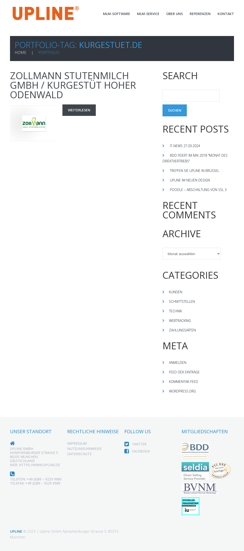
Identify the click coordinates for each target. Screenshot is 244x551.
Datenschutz (79, 460)
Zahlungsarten (183, 330)
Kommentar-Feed (184, 381)
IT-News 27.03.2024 (185, 146)
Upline (16, 531)
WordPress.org (184, 391)
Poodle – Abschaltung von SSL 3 (200, 189)
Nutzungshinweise (84, 454)
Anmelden (178, 362)
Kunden (176, 292)
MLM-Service (144, 13)
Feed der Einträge (186, 372)
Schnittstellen (183, 301)
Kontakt (225, 13)
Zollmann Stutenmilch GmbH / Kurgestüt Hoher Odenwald (74, 85)
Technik (176, 311)
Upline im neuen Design (191, 180)
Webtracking (181, 320)
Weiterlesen (80, 110)
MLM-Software (111, 13)
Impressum (77, 449)
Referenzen (199, 13)
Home (20, 52)
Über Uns (172, 13)
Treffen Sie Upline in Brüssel (197, 170)
